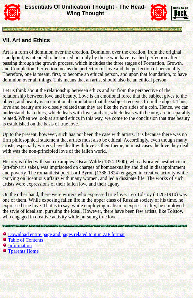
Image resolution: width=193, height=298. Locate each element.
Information (20, 245)
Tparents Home (23, 251)
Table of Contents (25, 240)
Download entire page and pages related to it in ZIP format (66, 234)
